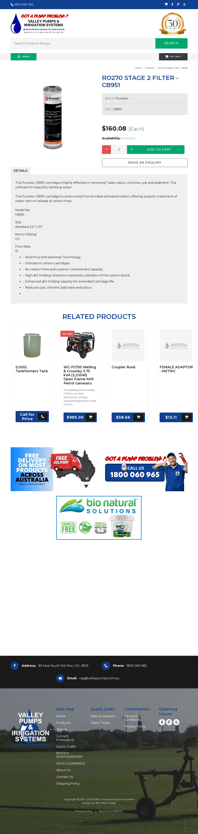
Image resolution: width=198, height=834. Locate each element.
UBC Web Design (105, 803)
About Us (63, 770)
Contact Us (64, 777)
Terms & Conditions (133, 718)
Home (138, 68)
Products (149, 68)
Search (171, 43)
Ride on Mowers (103, 716)
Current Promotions (65, 738)
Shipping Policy (68, 783)
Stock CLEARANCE (70, 763)
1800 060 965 (22, 4)
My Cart (173, 56)
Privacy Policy (135, 726)
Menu (23, 56)
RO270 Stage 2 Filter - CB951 (173, 68)
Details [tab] (20, 171)
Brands (61, 729)
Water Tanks (100, 723)
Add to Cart (159, 149)
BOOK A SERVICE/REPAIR (69, 755)
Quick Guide (66, 746)
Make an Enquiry (144, 162)
